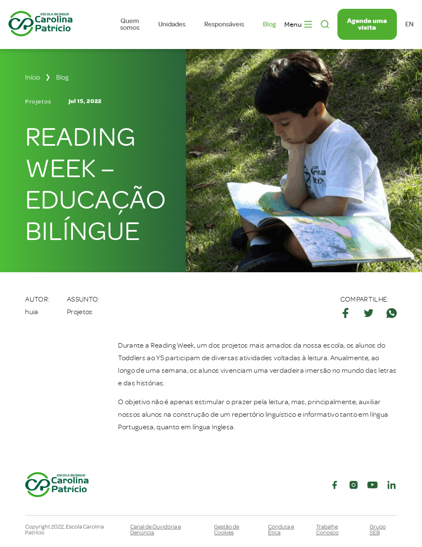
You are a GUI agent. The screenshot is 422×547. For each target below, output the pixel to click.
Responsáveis (224, 24)
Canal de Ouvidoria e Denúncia (155, 530)
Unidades (171, 24)
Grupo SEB (378, 530)
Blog (269, 24)
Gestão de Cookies (226, 530)
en (409, 24)
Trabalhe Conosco (327, 530)
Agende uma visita (367, 24)
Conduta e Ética (281, 530)
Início (32, 77)
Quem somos (129, 24)
